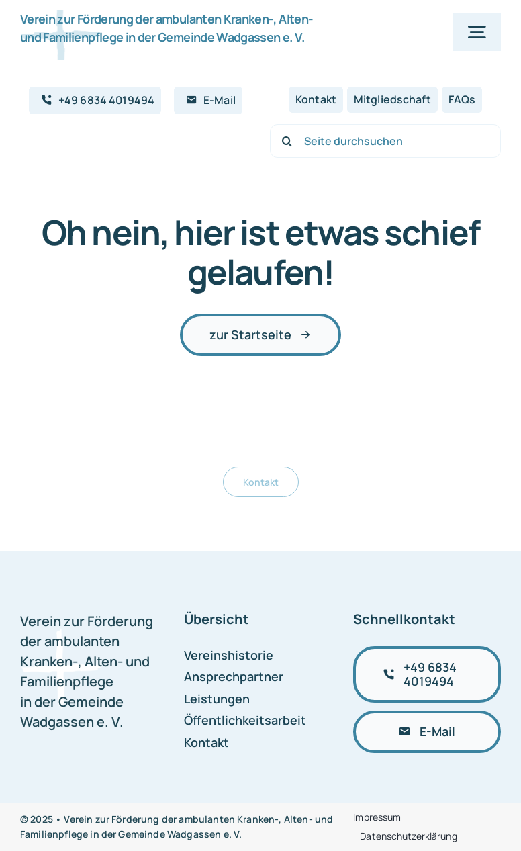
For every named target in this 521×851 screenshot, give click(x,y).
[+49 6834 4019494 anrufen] (427, 674)
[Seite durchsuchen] (385, 141)
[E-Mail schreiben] (427, 732)
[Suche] (286, 141)
